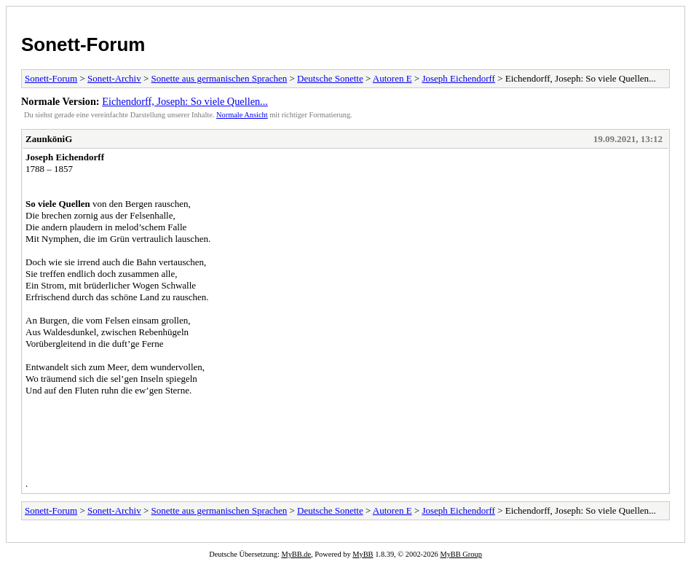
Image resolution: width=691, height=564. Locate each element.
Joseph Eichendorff (458, 78)
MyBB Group (460, 554)
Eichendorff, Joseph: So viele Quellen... (185, 101)
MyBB (362, 554)
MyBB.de (296, 554)
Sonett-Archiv (114, 78)
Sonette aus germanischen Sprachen (219, 78)
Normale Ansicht (242, 115)
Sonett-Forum (83, 44)
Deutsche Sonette (330, 78)
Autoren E (392, 78)
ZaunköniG (48, 138)
